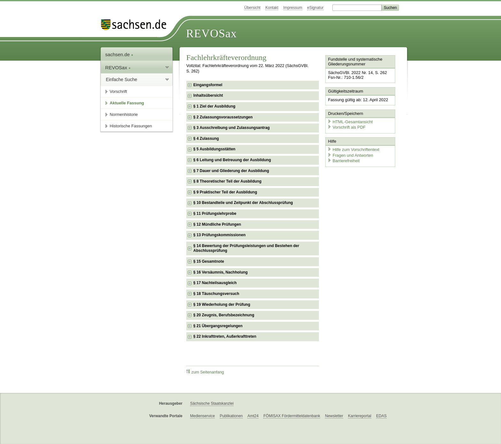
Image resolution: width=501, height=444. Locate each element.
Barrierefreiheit (343, 160)
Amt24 (252, 416)
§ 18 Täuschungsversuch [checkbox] (216, 293)
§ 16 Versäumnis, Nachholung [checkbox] (220, 272)
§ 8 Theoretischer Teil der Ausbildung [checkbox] (227, 181)
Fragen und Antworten (350, 154)
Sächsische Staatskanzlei (212, 403)
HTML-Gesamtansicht (350, 121)
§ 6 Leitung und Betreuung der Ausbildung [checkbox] (232, 160)
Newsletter (334, 416)
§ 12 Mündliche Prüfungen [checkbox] (217, 224)
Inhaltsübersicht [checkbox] (208, 95)
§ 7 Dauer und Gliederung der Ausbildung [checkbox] (231, 171)
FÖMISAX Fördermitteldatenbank (291, 416)
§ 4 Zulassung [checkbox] (206, 138)
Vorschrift (118, 91)
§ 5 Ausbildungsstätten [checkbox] (214, 149)
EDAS (381, 416)
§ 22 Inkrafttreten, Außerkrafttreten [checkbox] (224, 336)
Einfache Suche (121, 79)
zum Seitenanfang (205, 372)
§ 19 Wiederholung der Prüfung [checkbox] (221, 304)
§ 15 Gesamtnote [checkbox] (208, 261)
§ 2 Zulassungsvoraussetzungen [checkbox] (222, 117)
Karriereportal (359, 416)
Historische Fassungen (131, 126)
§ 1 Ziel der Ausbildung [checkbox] (214, 106)
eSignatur (315, 7)
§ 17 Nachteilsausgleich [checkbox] (214, 283)
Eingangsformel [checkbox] (207, 85)
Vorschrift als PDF (346, 126)
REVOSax (211, 33)
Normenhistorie (124, 114)
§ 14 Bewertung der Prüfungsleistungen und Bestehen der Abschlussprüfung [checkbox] (246, 248)
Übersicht (252, 7)
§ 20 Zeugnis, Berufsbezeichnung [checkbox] (223, 315)
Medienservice (202, 416)
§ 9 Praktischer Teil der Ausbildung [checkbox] (225, 192)
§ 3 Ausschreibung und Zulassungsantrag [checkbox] (231, 127)
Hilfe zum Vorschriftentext (353, 149)
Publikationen (231, 416)
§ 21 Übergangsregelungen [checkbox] (218, 326)
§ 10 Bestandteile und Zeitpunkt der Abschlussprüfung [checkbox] (243, 202)
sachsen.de (119, 54)
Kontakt (272, 7)
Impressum (292, 7)
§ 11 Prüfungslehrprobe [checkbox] (214, 213)
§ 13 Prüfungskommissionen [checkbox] (219, 235)
